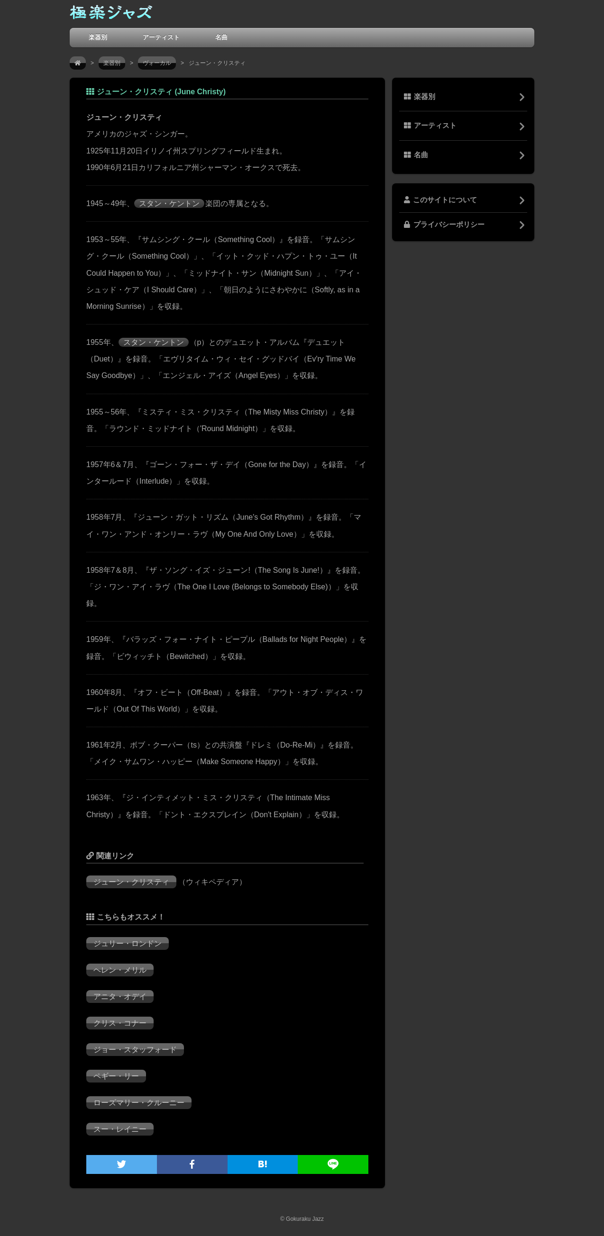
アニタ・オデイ (119, 996)
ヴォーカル (157, 63)
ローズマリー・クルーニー (138, 1103)
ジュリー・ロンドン (127, 943)
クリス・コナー (119, 1023)
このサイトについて (440, 200)
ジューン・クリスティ (131, 882)
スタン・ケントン (169, 203)
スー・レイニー (119, 1129)
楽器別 (98, 37)
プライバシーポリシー (444, 224)
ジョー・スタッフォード (135, 1050)
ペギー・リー (116, 1076)
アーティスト (161, 37)
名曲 (221, 37)
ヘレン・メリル (119, 970)
